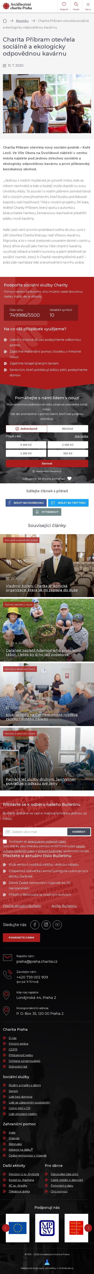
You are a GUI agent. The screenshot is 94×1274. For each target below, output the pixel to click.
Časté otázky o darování (67, 1180)
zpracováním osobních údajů (47, 841)
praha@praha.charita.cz (36, 962)
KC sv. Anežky (18, 1185)
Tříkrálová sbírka (19, 1191)
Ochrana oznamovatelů (24, 1061)
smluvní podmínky (50, 851)
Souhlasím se (34, 842)
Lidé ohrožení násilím (23, 1114)
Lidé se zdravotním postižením (29, 1102)
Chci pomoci (59, 1191)
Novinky (22, 21)
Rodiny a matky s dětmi (25, 1085)
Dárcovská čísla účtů (64, 1174)
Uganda (14, 1138)
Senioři (13, 1091)
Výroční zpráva (18, 1043)
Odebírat (78, 831)
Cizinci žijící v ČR (19, 1108)
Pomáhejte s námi (21, 937)
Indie (12, 1132)
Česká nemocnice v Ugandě (28, 1155)
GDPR (13, 1049)
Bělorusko (15, 1144)
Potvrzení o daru (62, 1185)
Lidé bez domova (20, 1096)
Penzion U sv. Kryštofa (24, 1174)
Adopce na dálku (21, 1149)
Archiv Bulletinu (64, 906)
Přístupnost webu (21, 1055)
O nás (12, 1038)
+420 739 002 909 (32, 977)
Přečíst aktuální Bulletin (22, 906)
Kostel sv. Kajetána (21, 1180)
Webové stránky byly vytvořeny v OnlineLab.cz (47, 1264)
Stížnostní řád (18, 1066)
